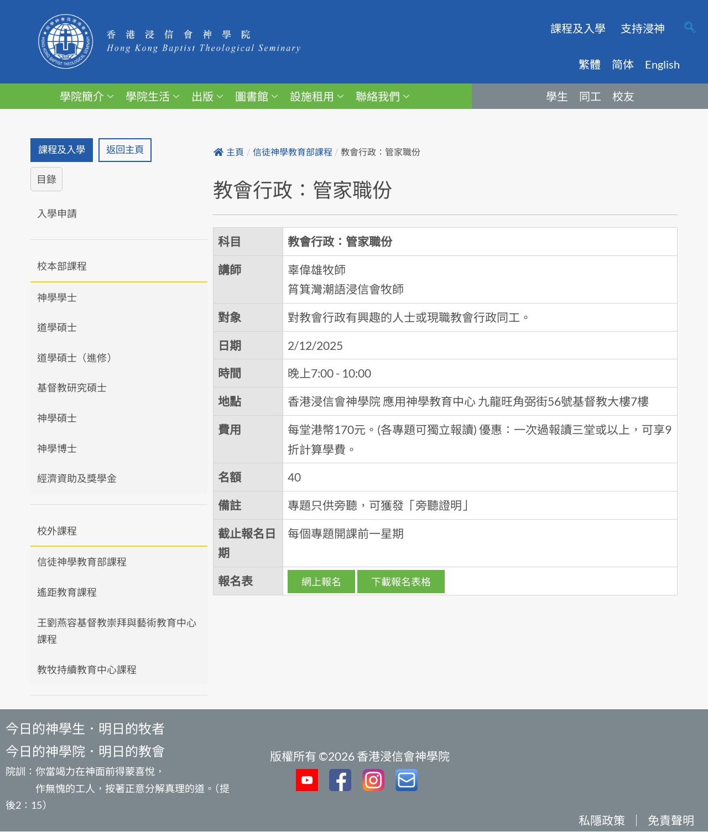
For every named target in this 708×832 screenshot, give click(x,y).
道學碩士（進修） (77, 358)
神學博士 (57, 449)
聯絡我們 (382, 96)
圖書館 (256, 96)
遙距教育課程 (67, 593)
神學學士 (57, 298)
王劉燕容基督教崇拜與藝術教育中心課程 (116, 631)
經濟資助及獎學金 (77, 479)
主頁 (229, 152)
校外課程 (57, 531)
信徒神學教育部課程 (82, 563)
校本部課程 (62, 266)
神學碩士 (57, 418)
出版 (207, 96)
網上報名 (321, 581)
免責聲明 (671, 821)
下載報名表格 (401, 581)
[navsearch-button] (690, 28)
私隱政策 (602, 821)
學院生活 (152, 96)
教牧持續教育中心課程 (87, 670)
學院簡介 (86, 96)
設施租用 (316, 96)
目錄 (46, 180)
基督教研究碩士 (72, 389)
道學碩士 (57, 328)
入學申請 (57, 214)
